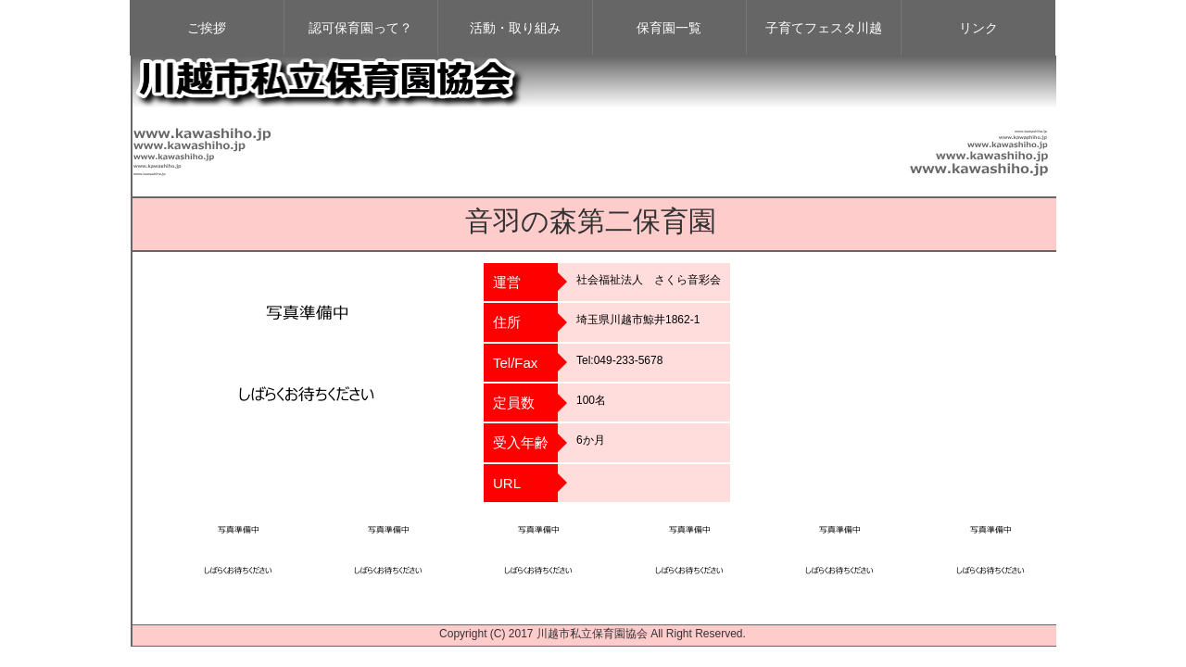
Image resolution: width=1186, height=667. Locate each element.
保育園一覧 (669, 27)
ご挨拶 (206, 27)
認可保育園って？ (360, 27)
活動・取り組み (515, 27)
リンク (978, 27)
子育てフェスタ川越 (823, 27)
